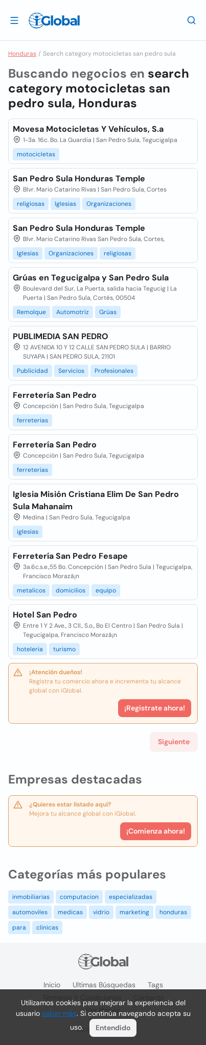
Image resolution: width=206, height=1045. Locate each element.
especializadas (130, 897)
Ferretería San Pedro (55, 395)
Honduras (22, 54)
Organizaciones (108, 204)
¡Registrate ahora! (154, 707)
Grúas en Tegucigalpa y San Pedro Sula (91, 277)
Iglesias (65, 204)
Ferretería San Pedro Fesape (70, 556)
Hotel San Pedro (45, 614)
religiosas (30, 204)
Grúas (108, 312)
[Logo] (54, 20)
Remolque (31, 312)
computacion (79, 897)
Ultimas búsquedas (104, 984)
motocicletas (36, 154)
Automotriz (72, 312)
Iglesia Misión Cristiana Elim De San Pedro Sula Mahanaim (96, 500)
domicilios (70, 590)
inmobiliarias (31, 897)
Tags (155, 984)
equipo (106, 590)
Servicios (71, 371)
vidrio (101, 912)
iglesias (27, 532)
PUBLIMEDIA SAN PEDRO (60, 336)
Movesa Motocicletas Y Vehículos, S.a (88, 129)
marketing (134, 912)
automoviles (30, 912)
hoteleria (30, 649)
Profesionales (114, 371)
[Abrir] (14, 20)
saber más (59, 1013)
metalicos (31, 590)
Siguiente (174, 741)
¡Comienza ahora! (155, 831)
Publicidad (32, 371)
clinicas (47, 927)
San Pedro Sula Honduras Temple (79, 178)
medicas (70, 912)
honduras (173, 912)
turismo (64, 649)
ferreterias (32, 420)
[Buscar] (191, 20)
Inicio (51, 984)
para (19, 927)
